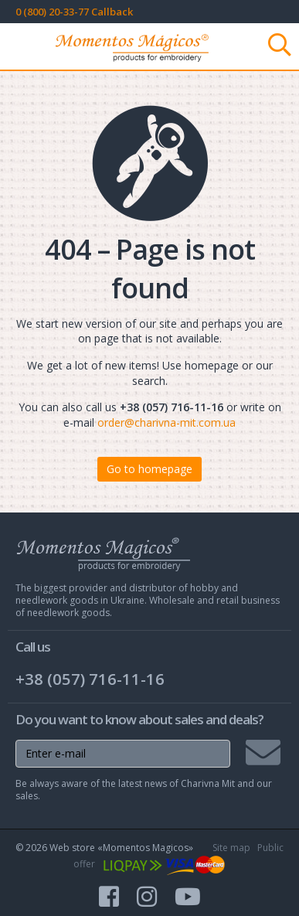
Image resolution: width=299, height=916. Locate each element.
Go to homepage (149, 468)
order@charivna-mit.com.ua (166, 422)
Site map (231, 847)
